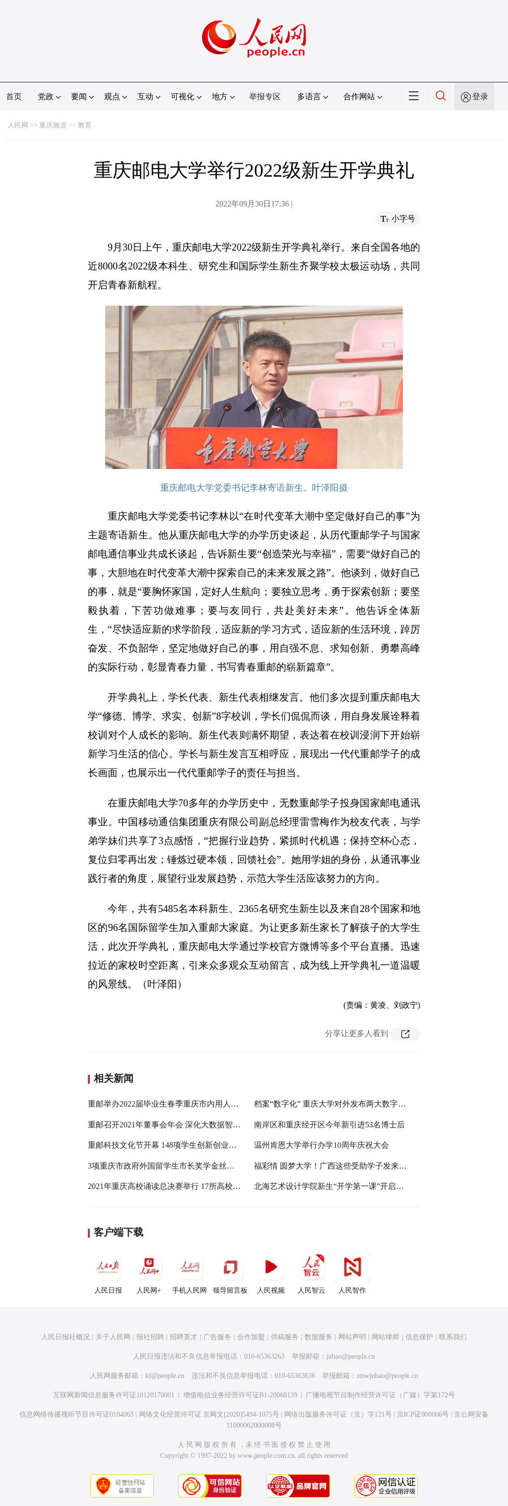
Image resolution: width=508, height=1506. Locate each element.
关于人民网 (113, 1337)
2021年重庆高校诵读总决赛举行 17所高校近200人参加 (182, 1186)
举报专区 (265, 96)
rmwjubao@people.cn (387, 1375)
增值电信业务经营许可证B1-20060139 (240, 1395)
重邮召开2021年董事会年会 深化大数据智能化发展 (176, 1124)
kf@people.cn (165, 1375)
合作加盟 (251, 1337)
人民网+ (148, 1271)
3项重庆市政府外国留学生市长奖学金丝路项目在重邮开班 (189, 1166)
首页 (14, 96)
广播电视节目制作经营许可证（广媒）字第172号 (380, 1395)
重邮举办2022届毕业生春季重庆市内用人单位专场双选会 (187, 1104)
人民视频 (271, 1271)
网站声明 (352, 1337)
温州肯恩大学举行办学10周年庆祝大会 (321, 1145)
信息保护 (419, 1337)
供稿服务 (285, 1337)
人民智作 (352, 1271)
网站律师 (385, 1337)
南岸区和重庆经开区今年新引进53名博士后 (329, 1124)
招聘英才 (183, 1337)
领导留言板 (230, 1271)
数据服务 (318, 1337)
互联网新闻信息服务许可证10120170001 (114, 1395)
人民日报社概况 (65, 1337)
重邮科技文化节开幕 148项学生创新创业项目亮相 (174, 1145)
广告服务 (217, 1337)
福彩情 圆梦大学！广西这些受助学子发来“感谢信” (342, 1166)
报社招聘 (150, 1337)
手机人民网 (189, 1271)
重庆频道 (53, 125)
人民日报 (108, 1271)
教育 (85, 125)
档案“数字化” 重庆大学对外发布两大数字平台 (334, 1104)
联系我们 (453, 1337)
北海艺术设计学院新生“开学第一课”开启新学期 (337, 1186)
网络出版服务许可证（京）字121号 (338, 1414)
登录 (480, 96)
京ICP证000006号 (423, 1414)
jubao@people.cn (350, 1356)
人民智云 (311, 1271)
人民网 (17, 125)
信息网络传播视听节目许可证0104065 (76, 1414)
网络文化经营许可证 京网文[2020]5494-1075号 (209, 1414)
